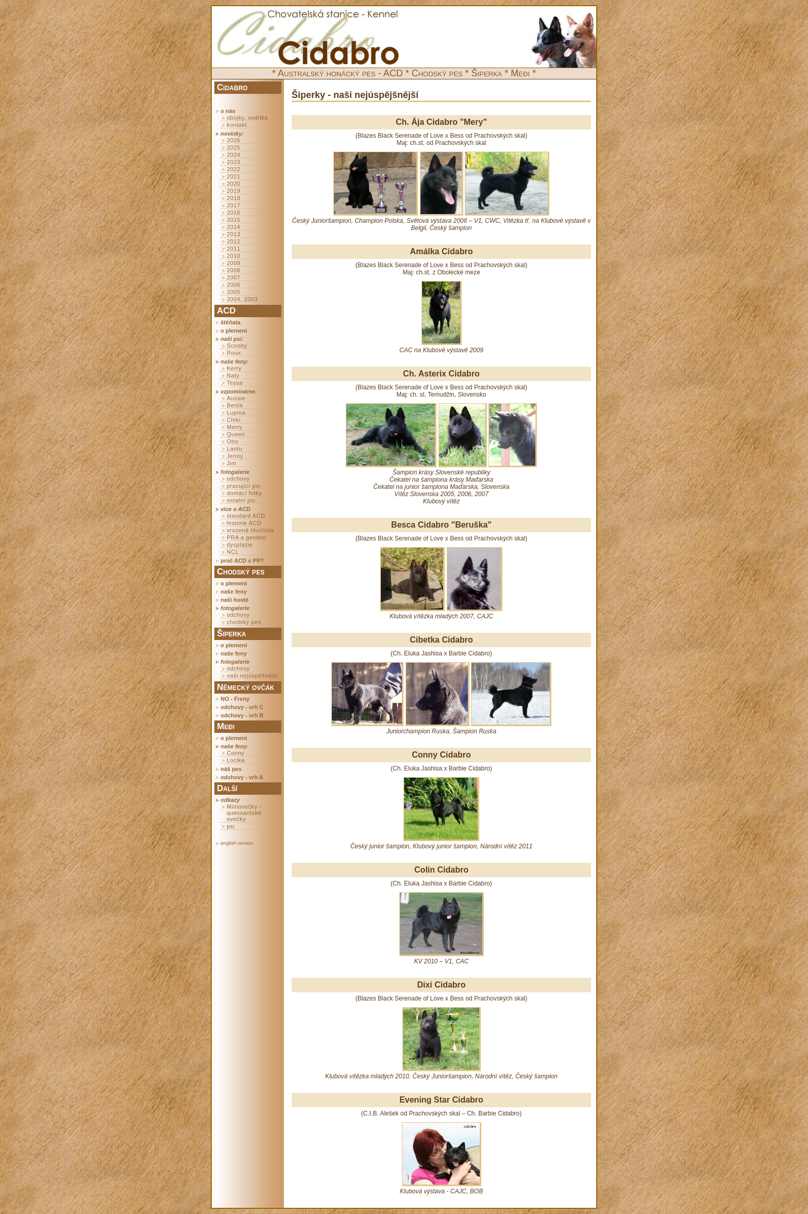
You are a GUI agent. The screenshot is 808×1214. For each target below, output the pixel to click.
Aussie (236, 398)
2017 (233, 205)
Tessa (235, 383)
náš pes (231, 769)
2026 (233, 140)
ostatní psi (241, 500)
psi (231, 826)
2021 (233, 176)
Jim (232, 463)
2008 (233, 270)
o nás (228, 111)
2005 (233, 292)
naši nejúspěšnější (252, 675)
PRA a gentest (246, 537)
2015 (233, 220)
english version (237, 843)
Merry (235, 427)
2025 (233, 147)
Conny (235, 753)
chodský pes (244, 622)
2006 (233, 285)
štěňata (231, 322)
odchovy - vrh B (242, 715)
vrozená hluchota (250, 530)
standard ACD (246, 516)
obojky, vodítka (247, 117)
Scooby (237, 345)
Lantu (234, 449)
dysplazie (239, 545)
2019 (233, 191)
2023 (233, 162)
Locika (236, 760)
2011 (233, 248)
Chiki (234, 420)
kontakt (237, 125)
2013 (233, 234)
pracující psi (243, 486)
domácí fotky (244, 493)
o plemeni (234, 330)
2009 (233, 263)
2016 (233, 212)
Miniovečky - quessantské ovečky (244, 812)
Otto (233, 441)
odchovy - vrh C (242, 707)
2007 (233, 277)
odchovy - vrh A (242, 777)
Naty (233, 375)
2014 (233, 227)
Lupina (236, 412)
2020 (233, 184)
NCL (233, 552)
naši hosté (234, 600)
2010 (233, 256)
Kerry (234, 368)
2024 (233, 155)
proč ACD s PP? (242, 560)
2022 (233, 169)
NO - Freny (235, 699)
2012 (233, 241)
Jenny (235, 456)
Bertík (235, 405)
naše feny (234, 591)
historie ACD (244, 523)
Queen (236, 434)
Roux (234, 353)
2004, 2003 (242, 299)
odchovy (238, 478)
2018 (233, 198)
